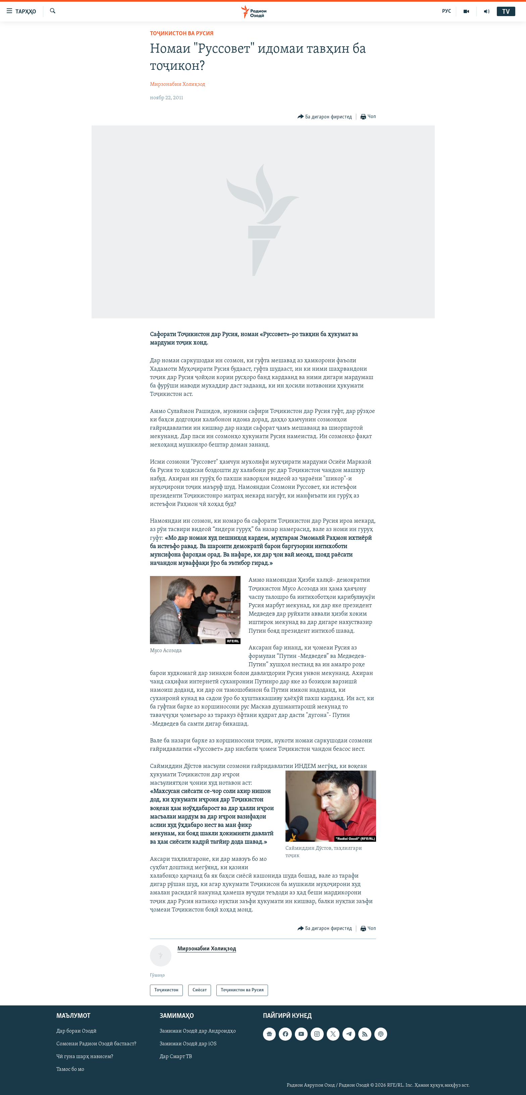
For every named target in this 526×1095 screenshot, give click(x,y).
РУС (446, 11)
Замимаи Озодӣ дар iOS (188, 1044)
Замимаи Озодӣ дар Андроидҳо (198, 1031)
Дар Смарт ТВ (176, 1057)
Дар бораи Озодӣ (76, 1031)
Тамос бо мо (70, 1070)
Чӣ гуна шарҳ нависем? (84, 1057)
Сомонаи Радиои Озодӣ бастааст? (96, 1044)
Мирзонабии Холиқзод (177, 84)
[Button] (325, 116)
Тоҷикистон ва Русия (181, 34)
